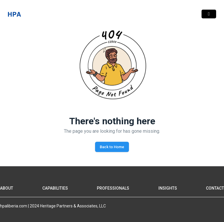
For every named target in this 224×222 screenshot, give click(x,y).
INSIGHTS (167, 188)
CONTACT (215, 188)
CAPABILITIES (55, 188)
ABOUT (6, 188)
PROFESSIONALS (113, 188)
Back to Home (112, 147)
